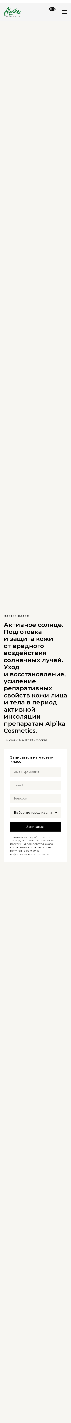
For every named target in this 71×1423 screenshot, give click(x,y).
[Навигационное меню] (64, 12)
